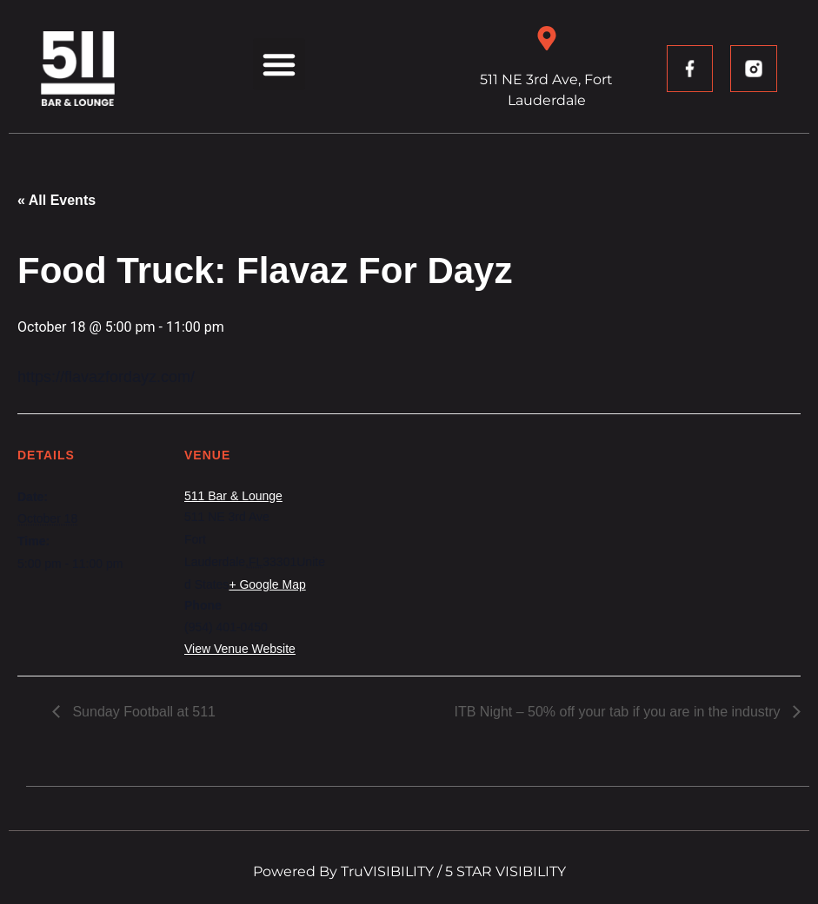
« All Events (56, 200)
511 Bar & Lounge (233, 496)
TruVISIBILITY (387, 871)
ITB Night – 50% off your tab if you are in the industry (619, 711)
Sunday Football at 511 (142, 711)
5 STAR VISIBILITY (505, 871)
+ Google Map (267, 584)
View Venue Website (240, 649)
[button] (279, 64)
